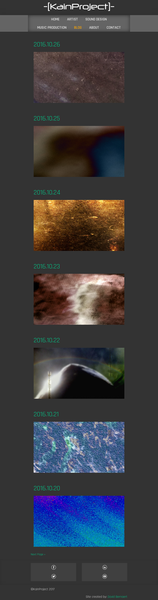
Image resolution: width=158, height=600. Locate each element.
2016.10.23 (47, 266)
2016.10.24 (47, 192)
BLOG (78, 27)
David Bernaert (117, 597)
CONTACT (114, 27)
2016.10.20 (47, 488)
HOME (55, 19)
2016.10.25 (47, 118)
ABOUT (94, 27)
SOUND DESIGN (96, 19)
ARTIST (72, 19)
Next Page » (38, 554)
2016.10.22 (47, 340)
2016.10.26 (47, 44)
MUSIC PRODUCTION (52, 27)
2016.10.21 (46, 414)
